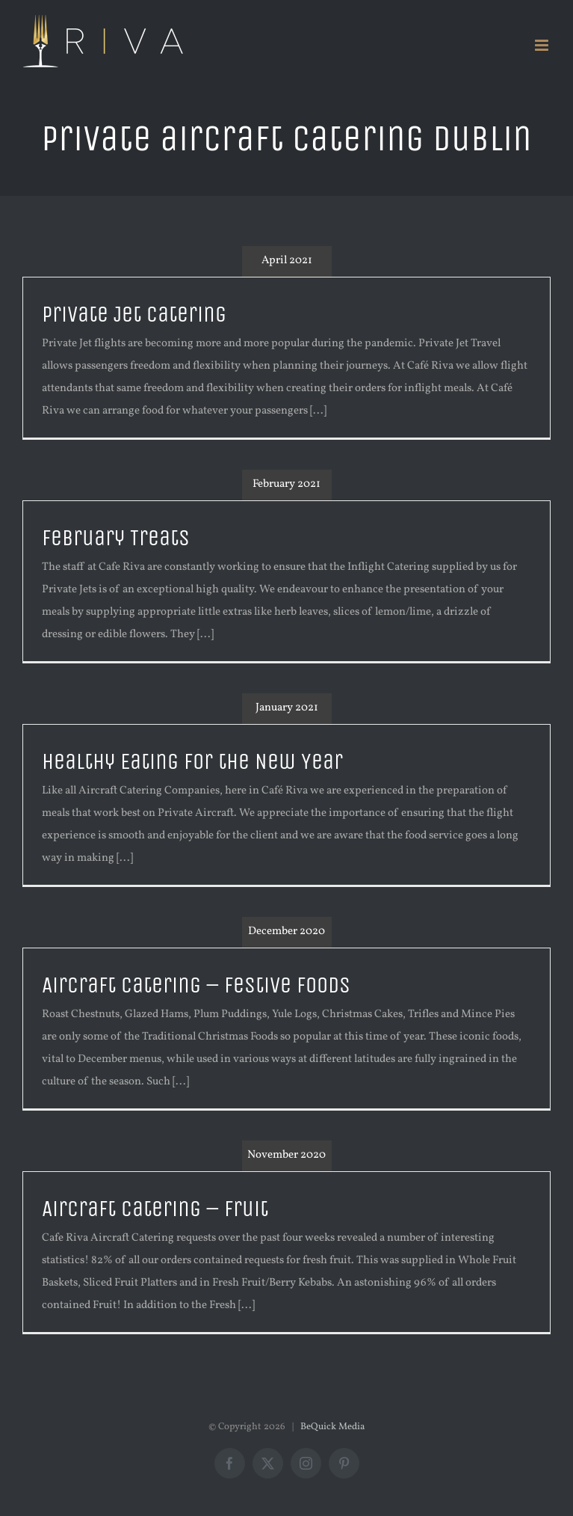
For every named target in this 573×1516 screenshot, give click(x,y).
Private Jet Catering (134, 314)
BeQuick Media (332, 1427)
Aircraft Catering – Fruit (155, 1209)
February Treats (116, 538)
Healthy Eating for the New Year (192, 762)
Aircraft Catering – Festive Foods (196, 985)
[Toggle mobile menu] (543, 45)
